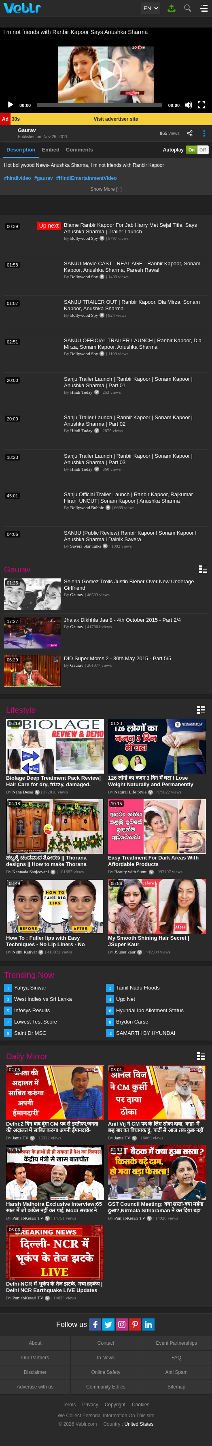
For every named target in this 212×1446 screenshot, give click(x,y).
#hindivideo (17, 178)
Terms (69, 1405)
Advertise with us (35, 1387)
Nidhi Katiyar (25, 951)
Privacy (90, 1405)
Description (21, 150)
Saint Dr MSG (30, 1033)
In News (105, 1358)
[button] (106, 74)
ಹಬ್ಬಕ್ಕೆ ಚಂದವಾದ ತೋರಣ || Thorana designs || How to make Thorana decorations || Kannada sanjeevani (49, 864)
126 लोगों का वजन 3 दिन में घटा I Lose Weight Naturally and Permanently (150, 781)
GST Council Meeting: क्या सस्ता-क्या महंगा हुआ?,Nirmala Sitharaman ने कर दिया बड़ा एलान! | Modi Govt (155, 1210)
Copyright (115, 1405)
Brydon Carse (132, 1022)
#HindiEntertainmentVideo (86, 178)
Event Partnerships (176, 1343)
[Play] (10, 105)
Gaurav (27, 130)
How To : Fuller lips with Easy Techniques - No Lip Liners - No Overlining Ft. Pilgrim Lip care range (51, 944)
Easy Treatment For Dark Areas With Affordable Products (153, 861)
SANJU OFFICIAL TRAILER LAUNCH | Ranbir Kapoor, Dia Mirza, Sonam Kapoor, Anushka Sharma (132, 343)
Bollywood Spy (84, 238)
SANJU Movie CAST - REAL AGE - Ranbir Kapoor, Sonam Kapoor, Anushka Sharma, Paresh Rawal (132, 266)
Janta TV (21, 1137)
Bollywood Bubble (87, 507)
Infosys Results (32, 1010)
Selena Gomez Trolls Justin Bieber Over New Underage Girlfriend (129, 584)
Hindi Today (81, 392)
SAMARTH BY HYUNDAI (145, 1033)
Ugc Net (125, 999)
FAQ (176, 1358)
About (35, 1343)
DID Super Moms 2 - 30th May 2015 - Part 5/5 (117, 658)
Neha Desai (23, 791)
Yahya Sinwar (30, 988)
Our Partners (35, 1358)
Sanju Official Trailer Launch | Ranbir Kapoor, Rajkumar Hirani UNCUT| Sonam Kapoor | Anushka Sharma (128, 497)
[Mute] (188, 105)
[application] (106, 74)
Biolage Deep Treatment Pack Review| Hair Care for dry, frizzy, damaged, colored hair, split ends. (53, 784)
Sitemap (176, 1387)
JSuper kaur (125, 951)
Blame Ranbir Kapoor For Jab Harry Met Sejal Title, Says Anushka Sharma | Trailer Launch (130, 228)
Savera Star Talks (86, 546)
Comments (79, 150)
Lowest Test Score (35, 1022)
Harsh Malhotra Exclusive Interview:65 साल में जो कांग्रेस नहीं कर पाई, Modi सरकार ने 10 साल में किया (54, 1210)
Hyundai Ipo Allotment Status (150, 1010)
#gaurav (43, 178)
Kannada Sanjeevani (31, 871)
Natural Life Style (130, 791)
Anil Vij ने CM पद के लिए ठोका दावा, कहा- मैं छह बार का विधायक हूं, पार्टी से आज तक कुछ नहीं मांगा (155, 1130)
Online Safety (105, 1372)
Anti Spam (176, 1372)
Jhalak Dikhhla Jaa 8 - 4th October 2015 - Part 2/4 (122, 620)
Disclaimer (35, 1372)
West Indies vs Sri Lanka (43, 999)
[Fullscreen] (201, 105)
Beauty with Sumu (131, 871)
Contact (106, 1343)
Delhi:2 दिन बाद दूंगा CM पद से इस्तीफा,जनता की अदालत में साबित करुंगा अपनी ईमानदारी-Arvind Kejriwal (52, 1130)
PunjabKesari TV (28, 1218)
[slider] (99, 105)
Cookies (140, 1405)
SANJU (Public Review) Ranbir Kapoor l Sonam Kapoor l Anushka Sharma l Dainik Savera (130, 536)
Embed (50, 150)
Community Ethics (105, 1387)
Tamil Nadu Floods (138, 988)
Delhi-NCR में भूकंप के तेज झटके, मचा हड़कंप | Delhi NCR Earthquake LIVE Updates (54, 1287)
